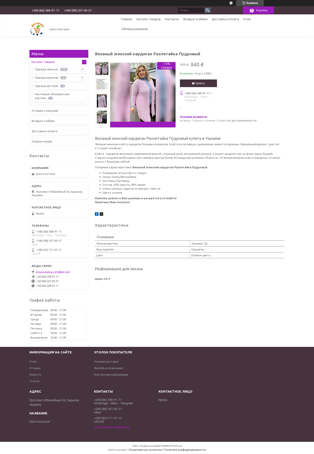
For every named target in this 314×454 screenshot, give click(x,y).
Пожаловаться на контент (146, 449)
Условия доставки (106, 361)
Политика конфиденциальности (185, 449)
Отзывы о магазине (45, 110)
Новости (35, 374)
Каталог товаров (149, 19)
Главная (126, 19)
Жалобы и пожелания (108, 368)
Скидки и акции (42, 141)
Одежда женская (46, 69)
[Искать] (208, 10)
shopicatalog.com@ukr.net (53, 271)
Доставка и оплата (225, 19)
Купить (200, 83)
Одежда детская (46, 85)
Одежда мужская (46, 77)
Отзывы (35, 368)
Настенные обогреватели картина (52, 96)
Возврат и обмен (195, 19)
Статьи (34, 381)
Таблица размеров (134, 29)
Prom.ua (176, 445)
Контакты (172, 19)
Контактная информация (111, 374)
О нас (247, 19)
